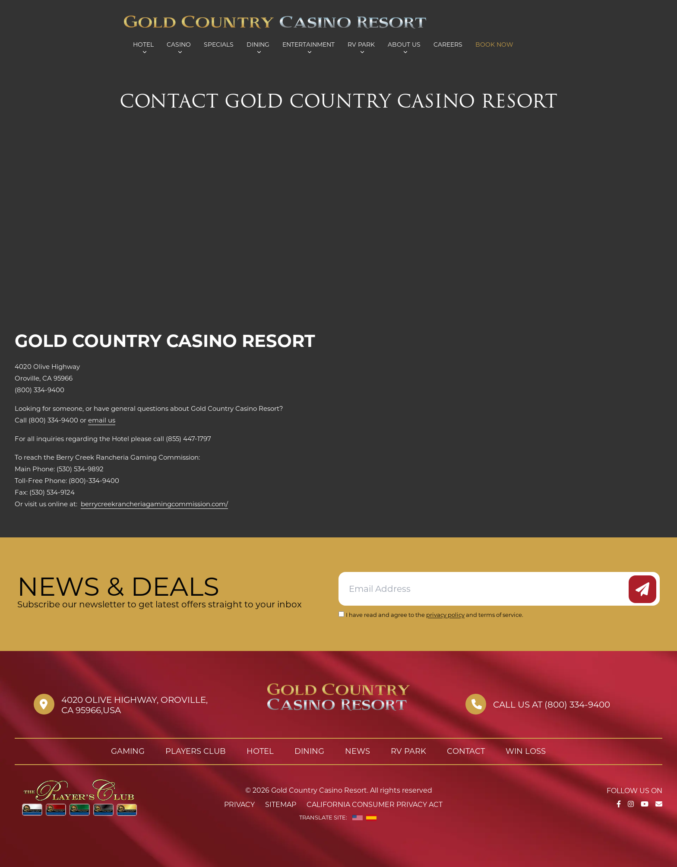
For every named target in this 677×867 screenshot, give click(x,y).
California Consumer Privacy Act (375, 804)
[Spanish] (371, 817)
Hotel (143, 44)
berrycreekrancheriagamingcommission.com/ (154, 504)
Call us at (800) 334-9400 (551, 704)
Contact (466, 751)
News (357, 751)
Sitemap (280, 804)
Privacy (239, 804)
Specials (219, 44)
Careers (447, 44)
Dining (258, 44)
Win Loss (526, 751)
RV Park (361, 44)
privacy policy (445, 614)
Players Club (195, 751)
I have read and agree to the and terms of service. (434, 614)
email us (101, 420)
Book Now (494, 44)
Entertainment (308, 44)
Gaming (128, 751)
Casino (179, 44)
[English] (357, 817)
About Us (404, 44)
